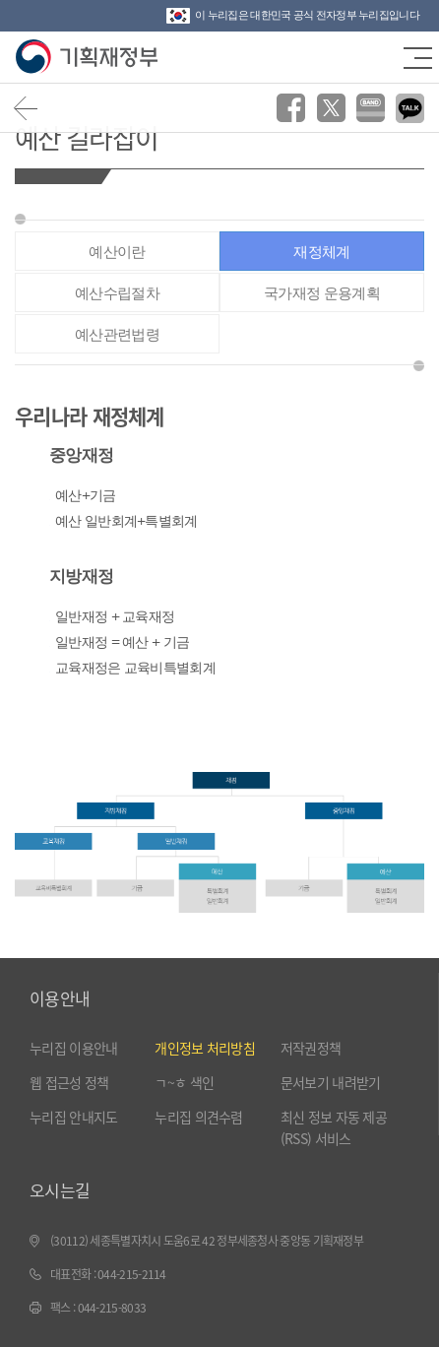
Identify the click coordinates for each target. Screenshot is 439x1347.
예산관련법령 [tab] (117, 334)
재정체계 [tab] (321, 251)
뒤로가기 (26, 107)
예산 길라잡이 (86, 137)
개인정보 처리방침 (205, 1048)
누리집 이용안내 (73, 1048)
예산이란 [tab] (117, 251)
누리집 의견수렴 (198, 1116)
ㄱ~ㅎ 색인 (184, 1082)
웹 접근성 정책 (69, 1082)
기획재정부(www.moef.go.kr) (86, 57)
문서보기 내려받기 (331, 1082)
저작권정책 (311, 1048)
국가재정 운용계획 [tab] (322, 293)
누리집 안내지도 (73, 1116)
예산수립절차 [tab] (117, 293)
